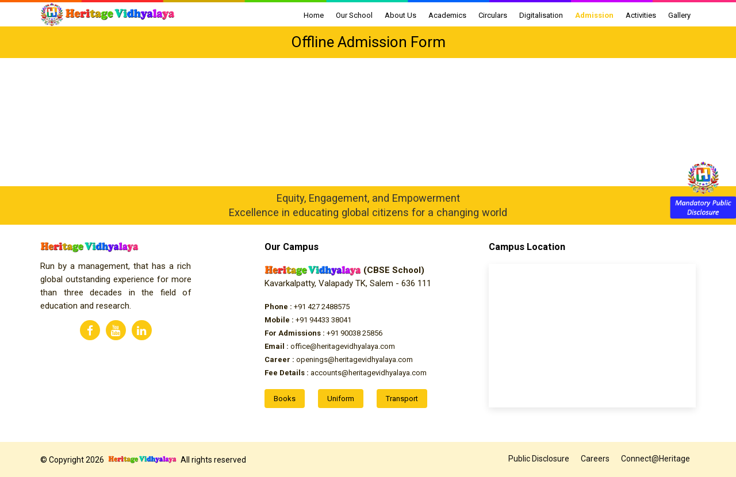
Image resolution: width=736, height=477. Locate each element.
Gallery (679, 15)
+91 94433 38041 (307, 320)
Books (285, 398)
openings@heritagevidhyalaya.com (338, 359)
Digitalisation (541, 15)
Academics (447, 15)
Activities (641, 15)
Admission (594, 15)
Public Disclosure (538, 458)
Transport (402, 398)
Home (314, 15)
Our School (354, 15)
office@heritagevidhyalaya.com (329, 346)
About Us (400, 15)
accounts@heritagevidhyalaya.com (345, 372)
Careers (595, 458)
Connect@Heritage (655, 458)
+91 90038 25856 (323, 333)
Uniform (340, 398)
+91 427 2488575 (307, 306)
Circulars (492, 15)
